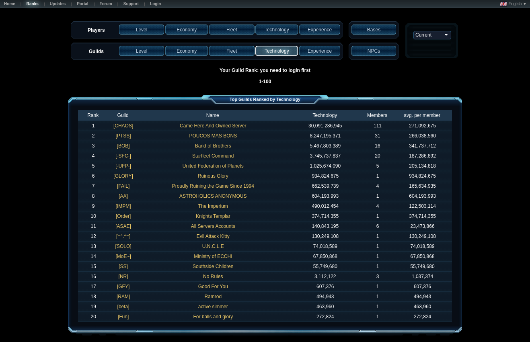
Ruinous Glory (213, 176)
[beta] (123, 306)
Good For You (213, 286)
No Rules (213, 276)
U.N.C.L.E (213, 246)
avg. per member (422, 115)
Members (377, 115)
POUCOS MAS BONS (213, 136)
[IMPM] (123, 206)
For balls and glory (213, 316)
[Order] (123, 216)
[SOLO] (123, 246)
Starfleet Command (213, 156)
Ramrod (213, 296)
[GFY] (123, 286)
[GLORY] (123, 176)
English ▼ (513, 4)
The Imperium (213, 206)
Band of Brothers (213, 146)
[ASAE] (123, 226)
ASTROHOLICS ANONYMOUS (213, 196)
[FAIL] (123, 186)
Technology (324, 115)
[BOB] (123, 146)
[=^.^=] (123, 236)
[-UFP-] (123, 166)
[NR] (123, 276)
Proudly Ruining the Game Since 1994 (213, 186)
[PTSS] (123, 136)
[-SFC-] (123, 156)
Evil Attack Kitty (213, 236)
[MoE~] (123, 256)
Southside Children (213, 266)
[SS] (123, 266)
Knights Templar (213, 216)
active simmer (213, 306)
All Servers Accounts (213, 226)
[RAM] (123, 296)
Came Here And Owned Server (213, 126)
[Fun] (123, 316)
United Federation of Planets (213, 166)
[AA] (123, 196)
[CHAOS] (123, 126)
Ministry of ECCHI (213, 256)
